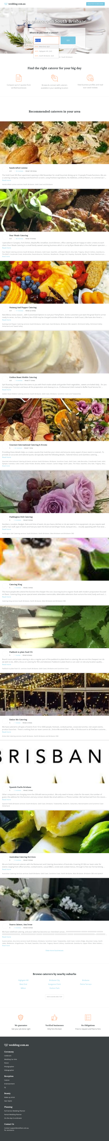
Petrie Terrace (85, 984)
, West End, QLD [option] (42, 47)
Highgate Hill (23, 980)
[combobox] (46, 40)
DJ (5, 1087)
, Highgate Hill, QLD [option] (43, 51)
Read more (6, 180)
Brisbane (85, 980)
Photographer (9, 1067)
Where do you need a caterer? (44, 32)
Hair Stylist (8, 1101)
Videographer (9, 1070)
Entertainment (9, 1084)
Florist (6, 1063)
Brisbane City (54, 980)
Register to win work (95, 4)
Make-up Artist (9, 1097)
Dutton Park (54, 988)
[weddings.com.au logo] (15, 4)
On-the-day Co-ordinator (13, 1118)
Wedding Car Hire (10, 1059)
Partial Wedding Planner (13, 1114)
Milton (23, 988)
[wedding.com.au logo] (16, 1046)
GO (68, 40)
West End (23, 984)
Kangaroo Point (54, 984)
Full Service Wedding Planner (14, 1111)
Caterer (7, 1080)
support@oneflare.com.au (19, 1128)
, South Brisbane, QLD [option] (44, 56)
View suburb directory (54, 997)
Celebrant (7, 1056)
